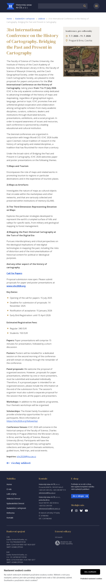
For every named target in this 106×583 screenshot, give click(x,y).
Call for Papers (14, 273)
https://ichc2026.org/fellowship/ (22, 421)
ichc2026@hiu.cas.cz (26, 456)
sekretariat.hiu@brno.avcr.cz (49, 508)
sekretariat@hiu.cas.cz (47, 493)
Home (9, 18)
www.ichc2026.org (16, 286)
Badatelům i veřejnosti (25, 18)
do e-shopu (78, 495)
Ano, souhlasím (90, 572)
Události (41, 18)
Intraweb (58, 537)
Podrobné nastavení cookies (91, 579)
